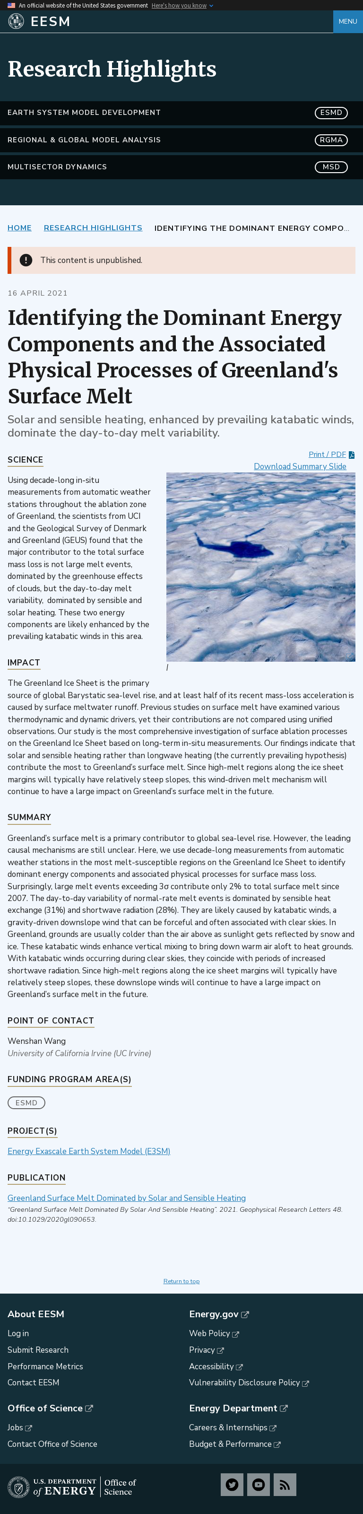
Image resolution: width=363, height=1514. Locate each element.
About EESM (36, 1314)
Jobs (15, 1427)
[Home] (170, 21)
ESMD (27, 1103)
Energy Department (233, 1408)
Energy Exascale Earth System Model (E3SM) (89, 1151)
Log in (18, 1333)
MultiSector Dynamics (178, 167)
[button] (260, 567)
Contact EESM (34, 1382)
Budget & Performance (230, 1444)
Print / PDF (327, 454)
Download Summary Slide (300, 466)
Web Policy (209, 1333)
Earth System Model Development (178, 113)
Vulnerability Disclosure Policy (244, 1382)
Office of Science (45, 1408)
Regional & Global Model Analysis (178, 140)
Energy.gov (214, 1314)
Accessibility (211, 1366)
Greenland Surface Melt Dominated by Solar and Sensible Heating (127, 1198)
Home (20, 228)
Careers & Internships (228, 1427)
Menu (348, 21)
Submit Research (38, 1350)
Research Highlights (93, 228)
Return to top (182, 1281)
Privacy (202, 1350)
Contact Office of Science (52, 1444)
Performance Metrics (45, 1366)
